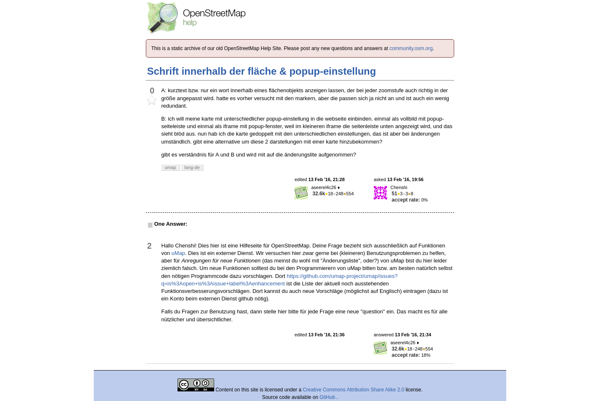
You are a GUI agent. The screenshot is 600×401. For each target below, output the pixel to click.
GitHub (328, 397)
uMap (178, 253)
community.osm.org (411, 48)
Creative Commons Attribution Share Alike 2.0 (353, 390)
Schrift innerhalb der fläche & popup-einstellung (261, 71)
